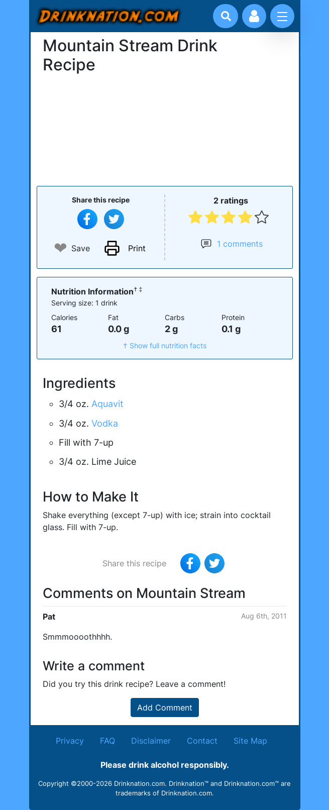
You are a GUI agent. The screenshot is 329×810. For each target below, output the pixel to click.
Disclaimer (151, 741)
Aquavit (107, 403)
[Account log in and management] (254, 16)
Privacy (70, 741)
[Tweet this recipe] (114, 219)
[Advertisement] (165, 128)
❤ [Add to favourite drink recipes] (60, 248)
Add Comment (164, 707)
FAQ (107, 741)
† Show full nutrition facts (164, 345)
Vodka (104, 423)
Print (137, 248)
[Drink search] (226, 16)
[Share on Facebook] (87, 219)
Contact (202, 741)
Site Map (250, 741)
